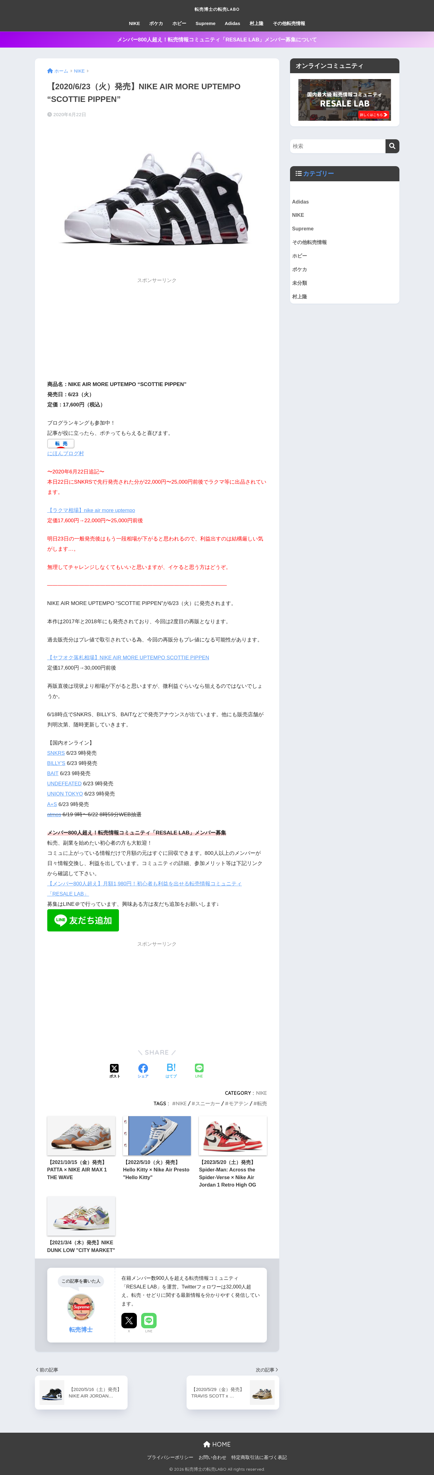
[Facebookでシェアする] (143, 1071)
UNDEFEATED (65, 783)
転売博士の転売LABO (217, 8)
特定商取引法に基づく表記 (259, 1456)
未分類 (300, 285)
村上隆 (256, 23)
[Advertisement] (157, 331)
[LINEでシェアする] (199, 1071)
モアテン (238, 1103)
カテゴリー (318, 173)
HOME (217, 1444)
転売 (262, 1103)
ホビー (179, 23)
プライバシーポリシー (170, 1456)
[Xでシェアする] (114, 1071)
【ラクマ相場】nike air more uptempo (92, 510)
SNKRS (56, 753)
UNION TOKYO (65, 793)
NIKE (134, 23)
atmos (54, 814)
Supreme (205, 23)
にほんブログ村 (65, 453)
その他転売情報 (289, 23)
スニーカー (207, 1103)
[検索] (392, 146)
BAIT (53, 773)
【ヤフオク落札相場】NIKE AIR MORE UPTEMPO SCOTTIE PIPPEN (129, 658)
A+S (52, 804)
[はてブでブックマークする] (171, 1071)
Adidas (232, 23)
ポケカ (156, 23)
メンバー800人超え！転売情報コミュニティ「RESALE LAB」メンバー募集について (217, 40)
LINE (148, 1330)
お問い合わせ (212, 1456)
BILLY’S (56, 763)
